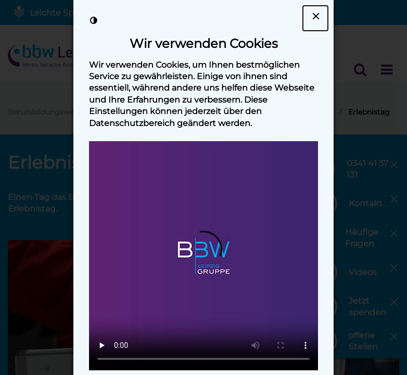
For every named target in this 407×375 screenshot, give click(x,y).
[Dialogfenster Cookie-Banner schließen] (315, 18)
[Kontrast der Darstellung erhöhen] (93, 20)
